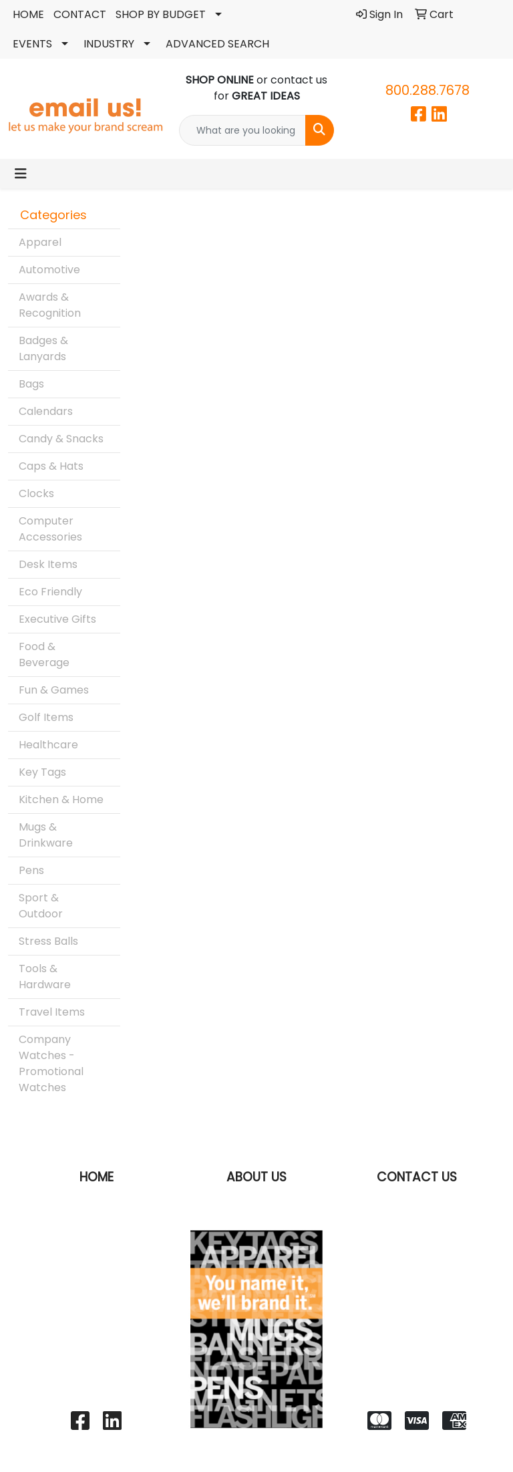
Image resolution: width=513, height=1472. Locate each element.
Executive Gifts (57, 619)
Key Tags (42, 772)
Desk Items (48, 564)
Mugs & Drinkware (46, 835)
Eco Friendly (50, 591)
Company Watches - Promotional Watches (51, 1063)
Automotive (49, 269)
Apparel (40, 242)
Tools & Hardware (45, 976)
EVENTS (32, 43)
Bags (31, 384)
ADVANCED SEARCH (217, 43)
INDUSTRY (108, 43)
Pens (31, 870)
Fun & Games (54, 690)
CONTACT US (417, 1177)
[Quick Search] (242, 130)
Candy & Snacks (61, 438)
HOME (28, 14)
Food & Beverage (44, 654)
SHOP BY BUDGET (161, 14)
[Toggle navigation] (21, 173)
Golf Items (46, 717)
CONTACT (79, 14)
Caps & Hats (51, 466)
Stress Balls (48, 941)
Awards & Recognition (50, 305)
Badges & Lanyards (43, 348)
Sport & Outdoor (41, 905)
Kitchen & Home (61, 799)
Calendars (46, 411)
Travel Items (52, 1012)
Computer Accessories (50, 529)
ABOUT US (256, 1177)
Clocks (36, 493)
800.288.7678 (427, 90)
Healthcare (48, 744)
